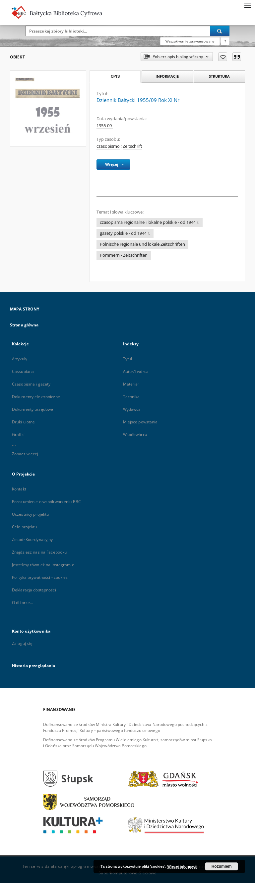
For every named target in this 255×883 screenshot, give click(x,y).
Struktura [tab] (219, 76)
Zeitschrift (132, 146)
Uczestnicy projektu (30, 514)
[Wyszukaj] (219, 31)
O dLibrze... (22, 602)
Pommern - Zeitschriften (124, 255)
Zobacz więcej (25, 454)
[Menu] (247, 5)
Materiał (131, 384)
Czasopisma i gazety (31, 384)
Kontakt (19, 489)
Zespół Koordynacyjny (32, 539)
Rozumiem (222, 866)
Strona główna (24, 325)
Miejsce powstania (140, 422)
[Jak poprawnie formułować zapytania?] (225, 41)
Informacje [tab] (167, 76)
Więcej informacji (182, 866)
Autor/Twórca (136, 371)
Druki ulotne (23, 422)
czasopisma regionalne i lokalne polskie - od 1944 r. (149, 222)
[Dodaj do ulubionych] (222, 56)
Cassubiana (23, 371)
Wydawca (132, 409)
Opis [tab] (115, 76)
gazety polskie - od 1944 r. (125, 233)
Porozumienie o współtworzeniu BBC (46, 501)
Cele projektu (24, 527)
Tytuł (127, 359)
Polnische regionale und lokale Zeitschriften (142, 244)
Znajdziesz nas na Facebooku (39, 552)
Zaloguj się (22, 643)
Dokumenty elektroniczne (36, 396)
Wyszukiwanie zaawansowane (190, 41)
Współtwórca (135, 434)
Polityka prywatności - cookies (40, 577)
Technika (131, 396)
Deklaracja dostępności (34, 590)
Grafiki (18, 434)
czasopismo (108, 146)
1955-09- (104, 126)
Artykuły (19, 359)
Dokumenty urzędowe (32, 409)
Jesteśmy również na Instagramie (43, 565)
